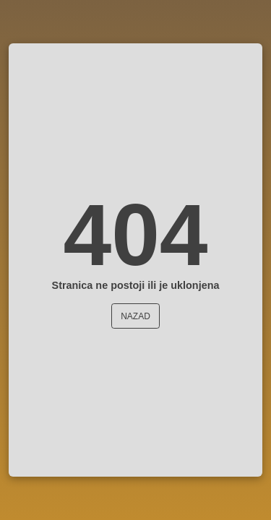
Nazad (135, 316)
